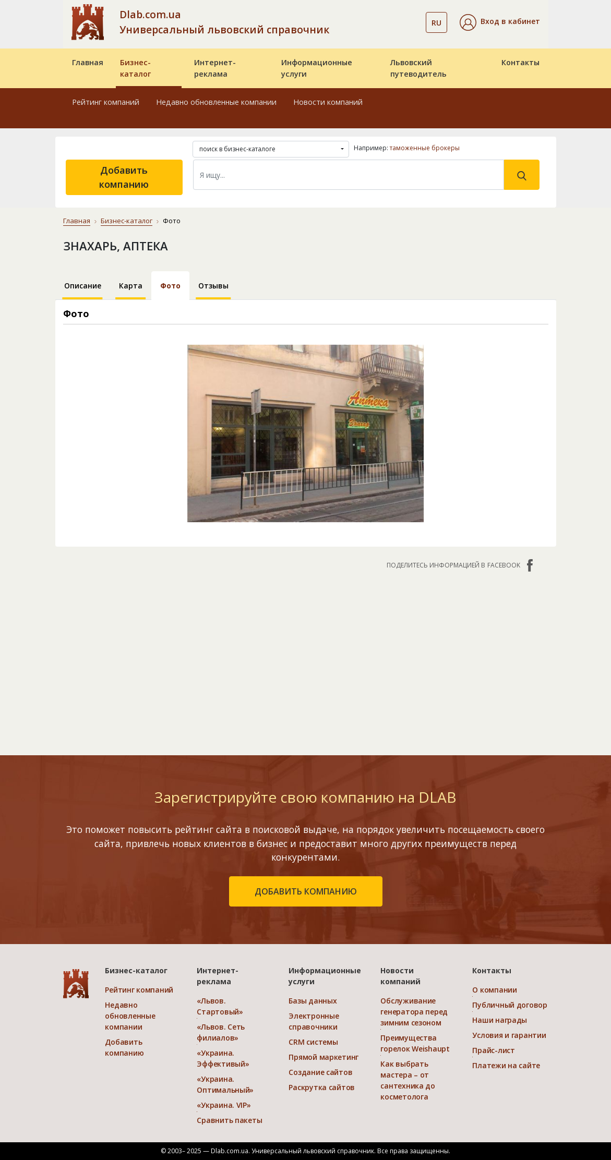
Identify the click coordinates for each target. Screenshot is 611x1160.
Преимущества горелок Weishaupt (414, 1043)
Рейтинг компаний (105, 102)
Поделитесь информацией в (461, 565)
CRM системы (313, 1042)
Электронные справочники (314, 1021)
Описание (82, 286)
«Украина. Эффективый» (223, 1058)
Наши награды (499, 1020)
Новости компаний (328, 102)
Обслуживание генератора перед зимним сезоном (414, 1012)
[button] (500, 22)
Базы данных (313, 1001)
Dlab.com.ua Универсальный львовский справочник (224, 22)
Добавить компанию (124, 177)
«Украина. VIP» (223, 1105)
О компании (494, 990)
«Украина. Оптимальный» (225, 1084)
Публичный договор (509, 1005)
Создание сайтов (320, 1072)
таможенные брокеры (425, 147)
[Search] (348, 175)
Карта (130, 286)
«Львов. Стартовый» (220, 1006)
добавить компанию (306, 891)
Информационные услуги (316, 68)
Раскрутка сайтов (322, 1087)
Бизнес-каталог (135, 68)
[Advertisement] (305, 657)
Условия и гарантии (509, 1035)
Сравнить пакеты (229, 1120)
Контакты (520, 62)
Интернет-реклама (215, 68)
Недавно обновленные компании (216, 102)
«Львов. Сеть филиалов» (221, 1032)
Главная (87, 62)
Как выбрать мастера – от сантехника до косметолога (407, 1080)
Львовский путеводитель (418, 68)
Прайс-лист (493, 1050)
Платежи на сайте (506, 1065)
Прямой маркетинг (323, 1057)
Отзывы (213, 286)
